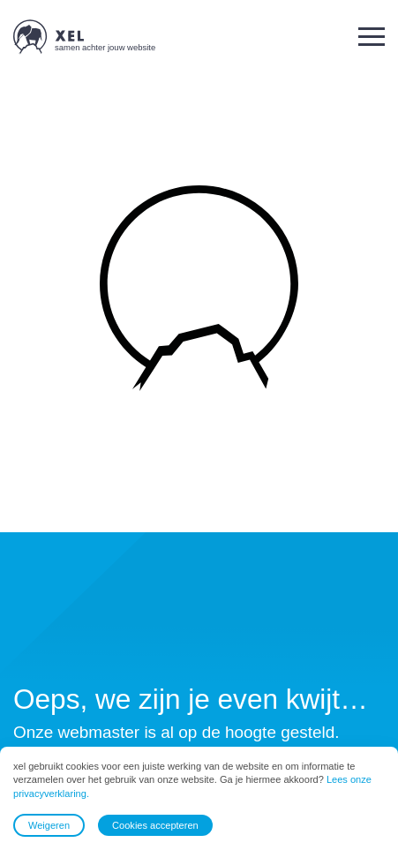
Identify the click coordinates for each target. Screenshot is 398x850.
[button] (371, 36)
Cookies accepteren (155, 825)
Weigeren (49, 825)
